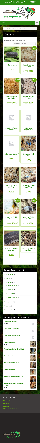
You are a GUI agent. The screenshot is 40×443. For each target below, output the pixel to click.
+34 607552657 (31, 2)
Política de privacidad (11, 409)
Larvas (8, 306)
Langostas (9, 302)
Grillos (8, 278)
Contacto (7, 401)
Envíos (6, 403)
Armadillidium (12, 285)
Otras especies (12, 297)
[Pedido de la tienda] (24, 43)
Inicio (5, 28)
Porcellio (11, 293)
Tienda (10, 28)
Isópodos (17, 28)
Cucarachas (9, 274)
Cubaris (10, 289)
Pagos (6, 406)
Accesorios (9, 310)
